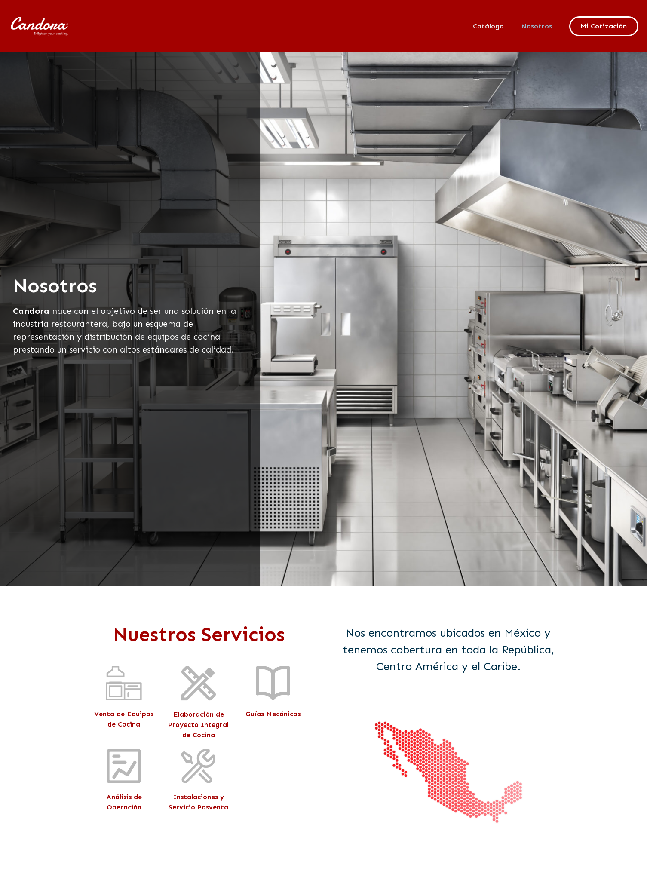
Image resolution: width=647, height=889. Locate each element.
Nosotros (536, 26)
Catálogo (488, 26)
